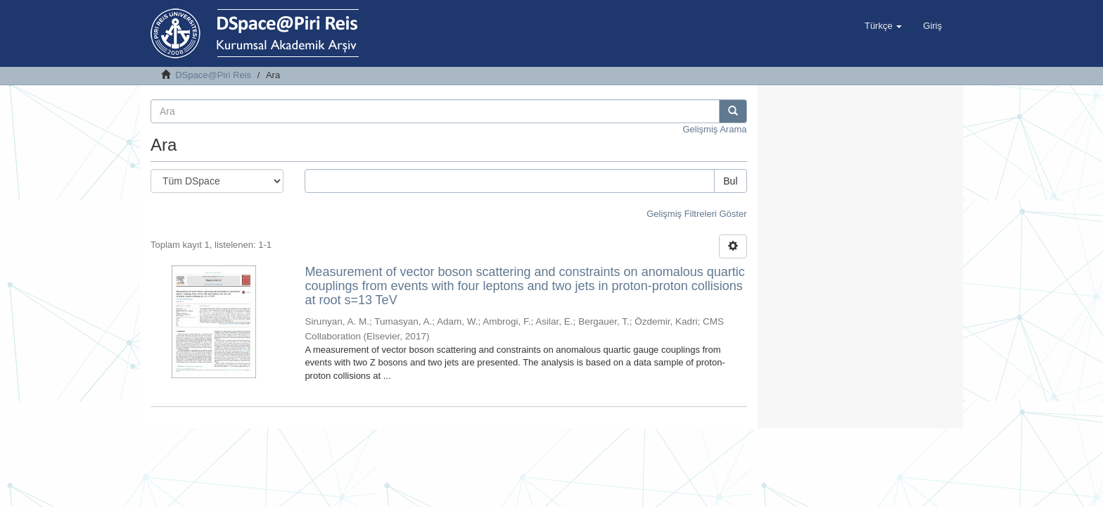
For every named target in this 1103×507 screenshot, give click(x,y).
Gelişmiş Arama (714, 129)
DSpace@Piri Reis (213, 75)
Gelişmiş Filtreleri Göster (696, 213)
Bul (730, 181)
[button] (883, 26)
